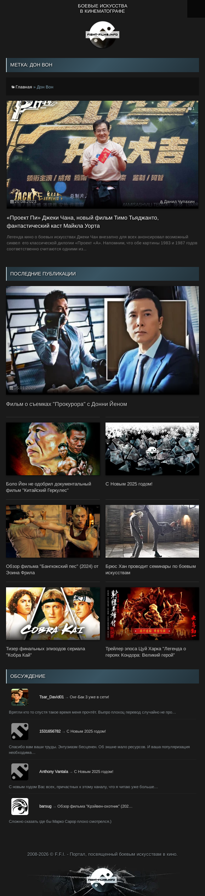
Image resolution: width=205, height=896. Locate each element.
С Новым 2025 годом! (86, 731)
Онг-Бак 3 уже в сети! (89, 697)
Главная (24, 87)
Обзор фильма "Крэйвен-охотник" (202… (94, 806)
